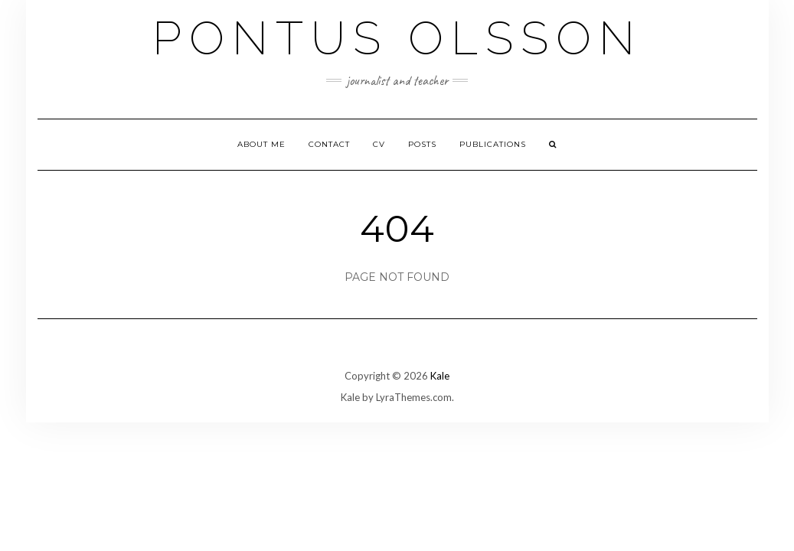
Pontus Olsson (397, 38)
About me (261, 144)
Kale (439, 376)
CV (379, 144)
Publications (492, 144)
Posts (422, 144)
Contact (329, 144)
